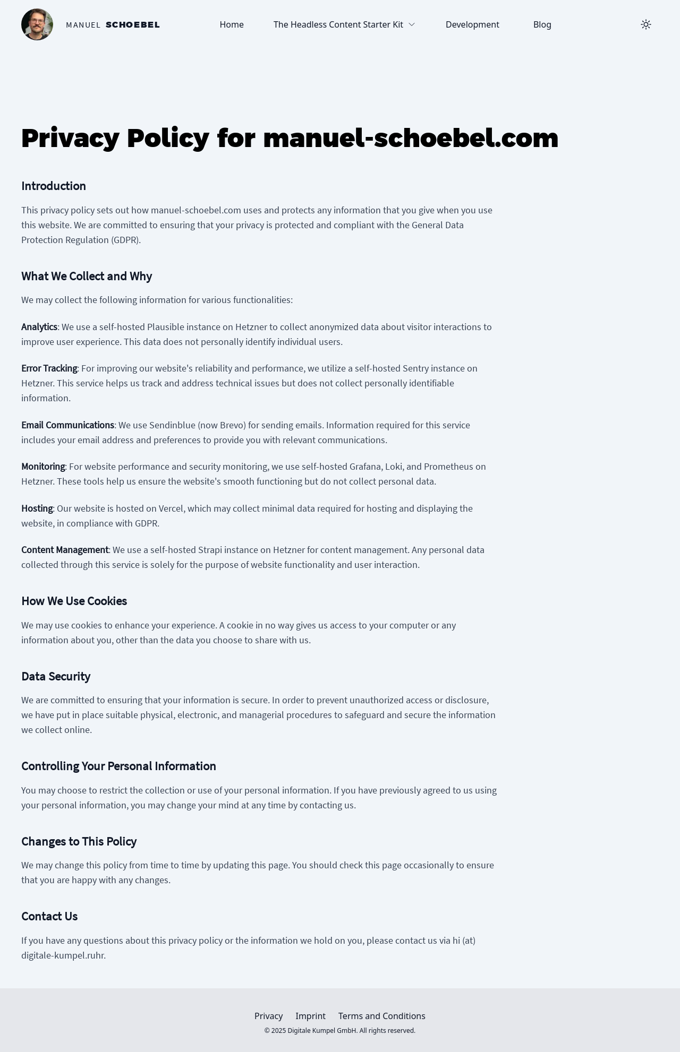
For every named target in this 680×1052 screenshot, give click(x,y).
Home (231, 24)
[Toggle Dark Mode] (646, 24)
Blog (542, 24)
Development (472, 24)
